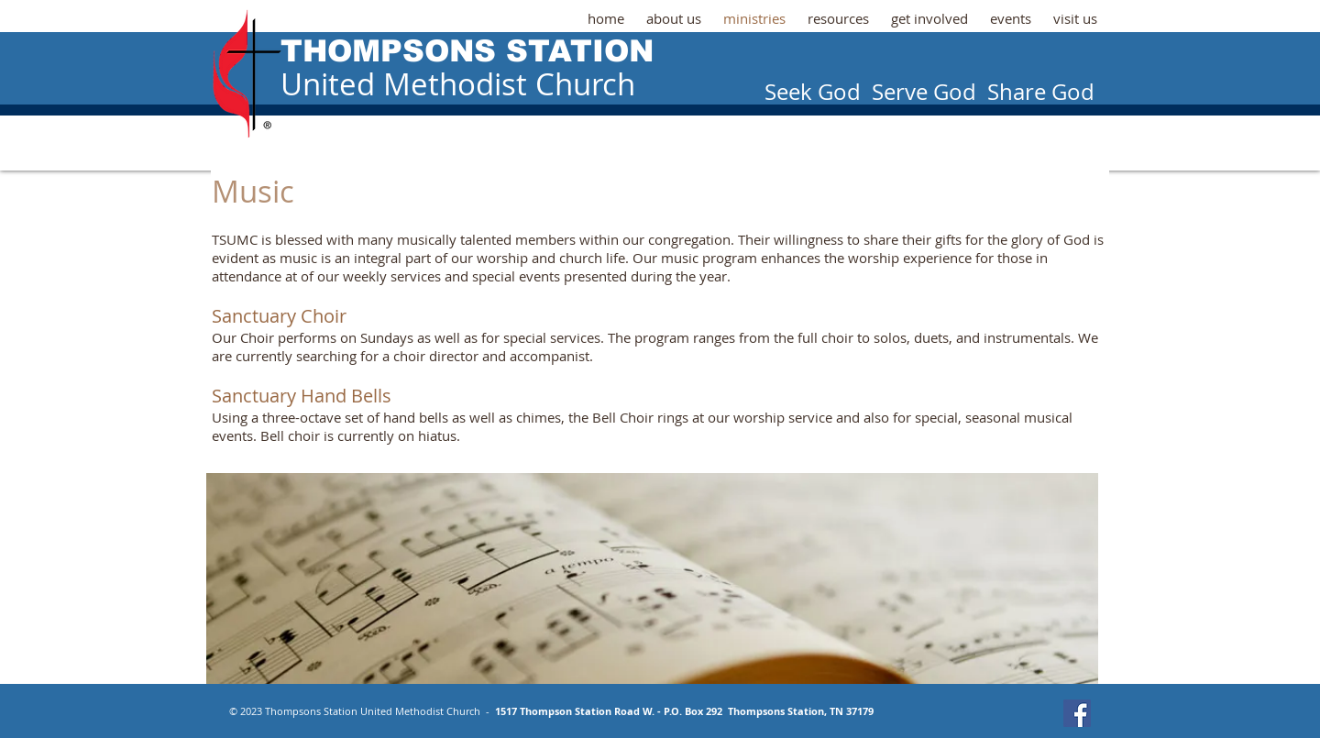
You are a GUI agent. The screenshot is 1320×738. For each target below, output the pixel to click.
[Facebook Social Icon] (1077, 713)
